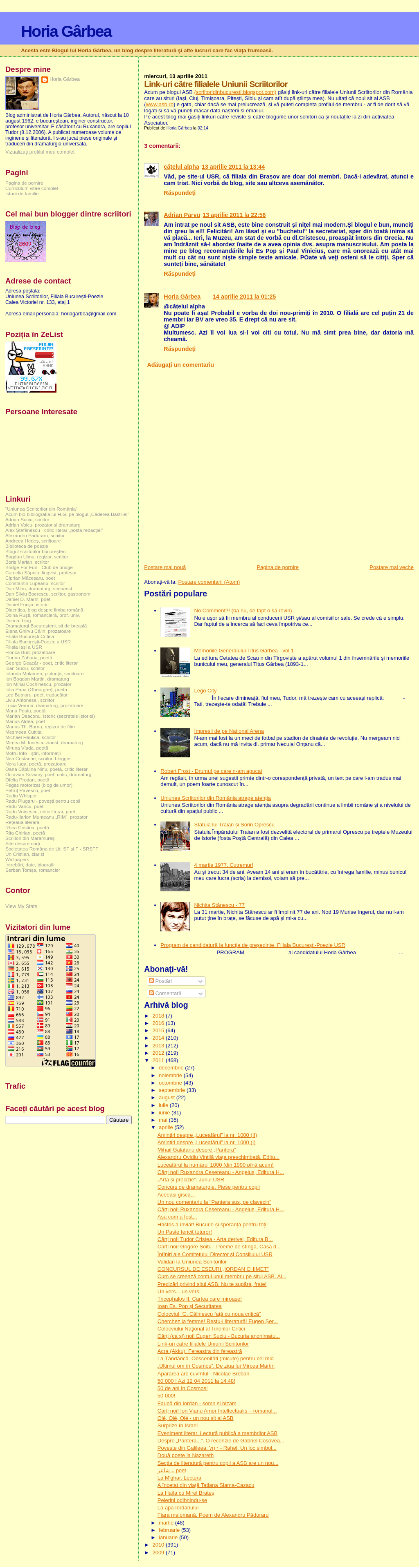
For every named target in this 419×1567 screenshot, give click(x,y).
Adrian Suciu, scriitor (27, 519)
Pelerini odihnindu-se (182, 1500)
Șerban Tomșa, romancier (32, 870)
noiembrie (171, 1075)
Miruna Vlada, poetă (26, 747)
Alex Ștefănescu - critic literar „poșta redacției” (54, 530)
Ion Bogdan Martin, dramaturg (37, 678)
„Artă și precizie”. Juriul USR (191, 1179)
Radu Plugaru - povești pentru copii (42, 801)
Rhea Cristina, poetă (27, 827)
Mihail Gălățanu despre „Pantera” (197, 1150)
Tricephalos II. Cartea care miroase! (200, 1299)
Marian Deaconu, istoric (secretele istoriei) (50, 716)
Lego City (205, 691)
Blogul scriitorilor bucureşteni (36, 551)
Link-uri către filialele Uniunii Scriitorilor (203, 1344)
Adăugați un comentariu (180, 365)
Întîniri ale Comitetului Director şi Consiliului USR (215, 1254)
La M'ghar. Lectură (179, 1478)
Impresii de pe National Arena (229, 731)
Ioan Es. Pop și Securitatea (190, 1306)
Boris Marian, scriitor (27, 562)
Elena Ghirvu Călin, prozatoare (38, 631)
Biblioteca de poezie (26, 546)
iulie (164, 1105)
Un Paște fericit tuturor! (185, 1232)
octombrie (171, 1083)
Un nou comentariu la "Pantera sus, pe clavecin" (214, 1202)
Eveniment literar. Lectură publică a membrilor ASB (217, 1433)
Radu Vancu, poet (24, 806)
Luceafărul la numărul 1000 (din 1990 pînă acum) (216, 1165)
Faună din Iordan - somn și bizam (197, 1403)
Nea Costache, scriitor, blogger (38, 758)
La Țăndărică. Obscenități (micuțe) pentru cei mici (216, 1358)
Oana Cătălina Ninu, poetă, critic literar (46, 769)
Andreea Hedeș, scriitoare (33, 540)
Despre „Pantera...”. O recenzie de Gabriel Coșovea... (221, 1441)
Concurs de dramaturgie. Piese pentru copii (209, 1187)
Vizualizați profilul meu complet (39, 152)
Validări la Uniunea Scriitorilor (192, 1262)
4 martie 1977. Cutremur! (224, 865)
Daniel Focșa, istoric (27, 604)
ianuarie (169, 1537)
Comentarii (165, 993)
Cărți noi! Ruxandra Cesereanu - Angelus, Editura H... (221, 1172)
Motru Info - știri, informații (33, 753)
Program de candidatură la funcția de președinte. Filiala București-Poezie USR (252, 945)
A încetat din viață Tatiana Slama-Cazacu (206, 1485)
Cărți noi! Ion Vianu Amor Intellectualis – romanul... (217, 1411)
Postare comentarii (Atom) (209, 582)
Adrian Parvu (182, 215)
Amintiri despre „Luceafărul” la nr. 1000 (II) (207, 1135)
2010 (159, 1545)
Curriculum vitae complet (31, 188)
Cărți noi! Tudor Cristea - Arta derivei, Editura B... (215, 1239)
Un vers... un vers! (179, 1291)
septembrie (173, 1090)
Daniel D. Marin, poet (27, 599)
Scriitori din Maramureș (29, 838)
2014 (159, 1038)
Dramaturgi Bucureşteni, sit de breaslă (46, 625)
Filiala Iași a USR (23, 647)
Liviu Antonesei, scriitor (29, 700)
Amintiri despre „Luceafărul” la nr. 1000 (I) (207, 1142)
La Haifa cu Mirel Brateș (186, 1493)
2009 (159, 1552)
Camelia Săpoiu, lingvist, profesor (41, 572)
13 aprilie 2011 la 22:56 (234, 215)
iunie (165, 1112)
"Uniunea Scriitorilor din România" (41, 508)
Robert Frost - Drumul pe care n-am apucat (211, 771)
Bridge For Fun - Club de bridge (39, 567)
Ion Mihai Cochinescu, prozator (38, 684)
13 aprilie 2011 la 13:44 (233, 166)
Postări (160, 981)
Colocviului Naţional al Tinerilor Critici (201, 1329)
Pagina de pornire (278, 567)
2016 (159, 1023)
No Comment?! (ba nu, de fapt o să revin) (243, 610)
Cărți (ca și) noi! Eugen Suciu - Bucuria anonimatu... (219, 1336)
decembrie (172, 1068)
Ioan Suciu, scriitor (25, 668)
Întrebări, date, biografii (29, 864)
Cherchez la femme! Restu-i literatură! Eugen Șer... (218, 1321)
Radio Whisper (21, 795)
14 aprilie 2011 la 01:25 (244, 296)
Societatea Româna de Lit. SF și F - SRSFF (51, 848)
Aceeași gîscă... (176, 1195)
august (167, 1097)
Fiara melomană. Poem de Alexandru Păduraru (213, 1515)
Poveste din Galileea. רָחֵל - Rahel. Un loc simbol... (217, 1448)
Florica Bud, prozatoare (30, 652)
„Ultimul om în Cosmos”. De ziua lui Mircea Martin (216, 1366)
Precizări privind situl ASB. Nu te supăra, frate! (212, 1284)
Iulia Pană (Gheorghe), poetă (36, 689)
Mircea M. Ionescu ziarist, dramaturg (44, 742)
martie (167, 1523)
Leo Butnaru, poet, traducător (36, 694)
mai (164, 1120)
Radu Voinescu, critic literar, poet (40, 811)
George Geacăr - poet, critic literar (41, 662)
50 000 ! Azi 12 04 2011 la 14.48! (196, 1381)
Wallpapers (17, 859)
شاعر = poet (172, 1470)
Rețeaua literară (22, 822)
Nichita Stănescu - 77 (219, 905)
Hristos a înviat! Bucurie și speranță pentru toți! (213, 1224)
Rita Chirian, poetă (25, 832)
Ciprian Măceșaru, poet (30, 577)
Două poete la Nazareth (186, 1455)
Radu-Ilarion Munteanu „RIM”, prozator (46, 816)
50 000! (166, 1396)
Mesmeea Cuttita (23, 731)
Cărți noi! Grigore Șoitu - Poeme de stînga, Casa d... (219, 1246)
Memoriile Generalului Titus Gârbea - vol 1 (244, 650)
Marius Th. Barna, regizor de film (40, 726)
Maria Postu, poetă (25, 710)
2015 (159, 1030)
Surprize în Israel (178, 1425)
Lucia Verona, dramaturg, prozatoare (44, 705)
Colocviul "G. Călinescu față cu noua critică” (209, 1314)
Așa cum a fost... (177, 1217)
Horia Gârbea (66, 31)
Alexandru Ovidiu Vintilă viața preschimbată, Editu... (218, 1157)
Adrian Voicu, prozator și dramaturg (43, 524)
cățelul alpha (181, 166)
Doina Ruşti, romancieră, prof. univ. (42, 615)
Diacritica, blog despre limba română (44, 609)
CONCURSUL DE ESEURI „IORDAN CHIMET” (213, 1269)
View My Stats (21, 906)
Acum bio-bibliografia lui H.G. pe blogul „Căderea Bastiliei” (67, 514)
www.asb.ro (159, 104)
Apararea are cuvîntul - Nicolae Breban (204, 1374)
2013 (159, 1045)
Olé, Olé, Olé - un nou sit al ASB (196, 1418)
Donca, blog (18, 620)
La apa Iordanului (178, 1507)
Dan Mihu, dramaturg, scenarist (38, 588)
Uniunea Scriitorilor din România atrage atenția (215, 798)
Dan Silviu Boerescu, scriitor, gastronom (47, 593)
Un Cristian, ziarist (24, 854)
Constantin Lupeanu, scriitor (35, 583)
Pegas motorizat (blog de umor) (38, 785)
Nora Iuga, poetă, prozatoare (36, 763)
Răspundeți (180, 193)
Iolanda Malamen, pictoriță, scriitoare (44, 673)
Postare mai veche (391, 567)
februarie (170, 1530)
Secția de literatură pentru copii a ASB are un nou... (218, 1463)
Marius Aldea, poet (25, 721)
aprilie (166, 1127)
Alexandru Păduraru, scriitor (35, 535)
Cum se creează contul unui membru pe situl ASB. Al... (222, 1276)
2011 (159, 1060)
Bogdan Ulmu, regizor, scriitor (36, 556)
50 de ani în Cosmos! (183, 1388)
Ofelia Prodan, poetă (27, 779)
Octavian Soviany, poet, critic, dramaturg (48, 774)
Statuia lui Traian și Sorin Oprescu (234, 824)
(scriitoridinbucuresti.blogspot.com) (235, 92)
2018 (159, 1016)
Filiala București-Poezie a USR (38, 641)
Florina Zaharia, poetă (28, 657)
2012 (159, 1053)
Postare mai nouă (165, 567)
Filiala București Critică (29, 636)
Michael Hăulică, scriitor (30, 737)
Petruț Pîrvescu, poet (27, 790)
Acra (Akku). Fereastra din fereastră (200, 1351)
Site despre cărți (22, 843)
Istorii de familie (21, 193)
